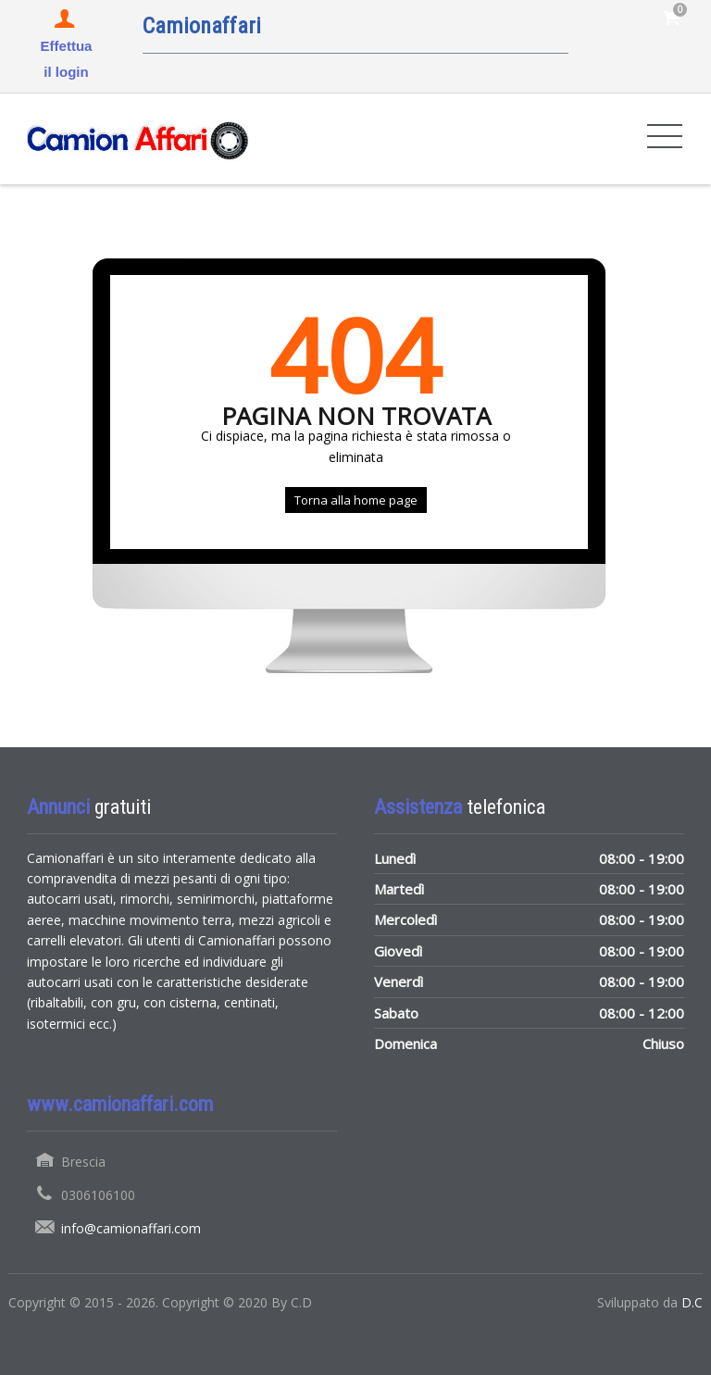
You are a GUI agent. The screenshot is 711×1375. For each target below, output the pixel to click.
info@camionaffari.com (131, 1228)
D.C (692, 1302)
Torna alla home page (356, 500)
